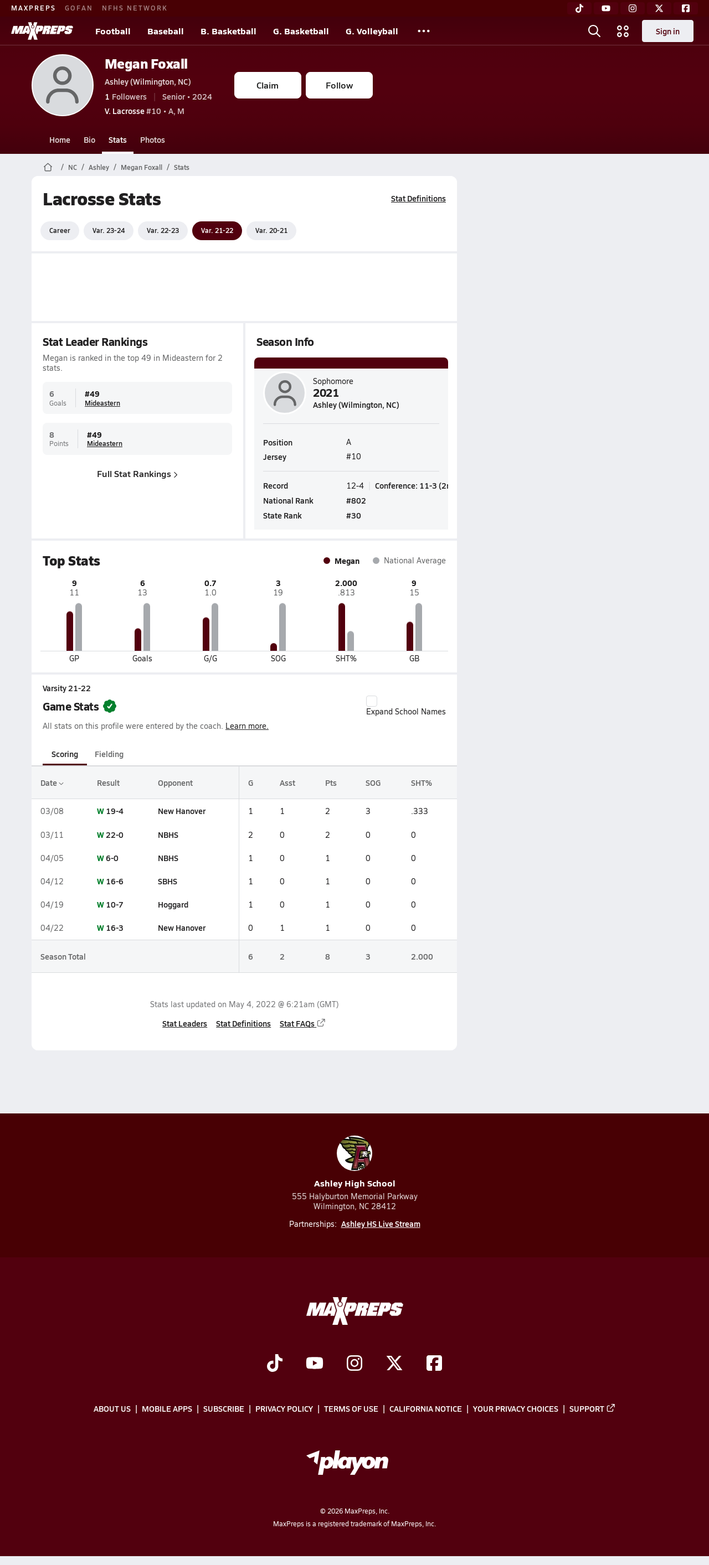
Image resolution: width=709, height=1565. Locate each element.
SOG (373, 782)
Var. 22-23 (163, 230)
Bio (89, 139)
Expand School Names (406, 706)
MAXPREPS (33, 7)
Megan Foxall (146, 63)
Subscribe (223, 1408)
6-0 (112, 857)
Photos (152, 139)
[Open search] (594, 31)
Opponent (175, 782)
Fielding (109, 753)
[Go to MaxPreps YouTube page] (314, 1364)
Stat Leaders (184, 1023)
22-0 (115, 834)
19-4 (115, 810)
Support (592, 1408)
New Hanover (181, 810)
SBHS (167, 881)
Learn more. (247, 726)
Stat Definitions (418, 198)
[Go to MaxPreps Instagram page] (354, 1364)
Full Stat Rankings (137, 473)
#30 (353, 515)
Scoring (65, 753)
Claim (267, 85)
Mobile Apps (167, 1408)
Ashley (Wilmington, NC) (148, 81)
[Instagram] (632, 8)
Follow (339, 85)
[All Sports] (423, 31)
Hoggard (173, 904)
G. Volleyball (372, 30)
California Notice (425, 1408)
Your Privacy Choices (515, 1408)
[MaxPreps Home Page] (48, 167)
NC (72, 167)
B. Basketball (228, 30)
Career (59, 230)
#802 (356, 499)
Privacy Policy (284, 1408)
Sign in (668, 31)
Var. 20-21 (271, 230)
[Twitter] (659, 8)
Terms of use (351, 1408)
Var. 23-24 (109, 230)
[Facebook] (686, 8)
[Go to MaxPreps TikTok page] (275, 1364)
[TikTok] (579, 8)
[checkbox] (371, 701)
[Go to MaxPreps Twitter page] (394, 1364)
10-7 (115, 904)
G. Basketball (301, 30)
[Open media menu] (623, 31)
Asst (287, 782)
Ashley (99, 167)
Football (113, 30)
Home (59, 139)
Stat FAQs (303, 1023)
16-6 (115, 881)
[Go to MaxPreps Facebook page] (434, 1364)
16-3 (115, 927)
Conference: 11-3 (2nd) (416, 484)
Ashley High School (354, 1162)
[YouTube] (606, 8)
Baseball (165, 30)
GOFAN (79, 7)
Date (52, 782)
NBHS (168, 834)
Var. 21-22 (217, 230)
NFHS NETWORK (135, 7)
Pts (331, 782)
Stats (118, 139)
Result (108, 782)
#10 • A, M (144, 110)
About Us (112, 1408)
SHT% (420, 782)
